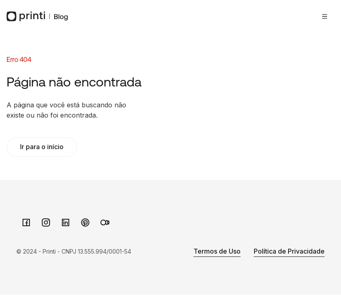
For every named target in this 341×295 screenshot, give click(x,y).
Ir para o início (42, 147)
